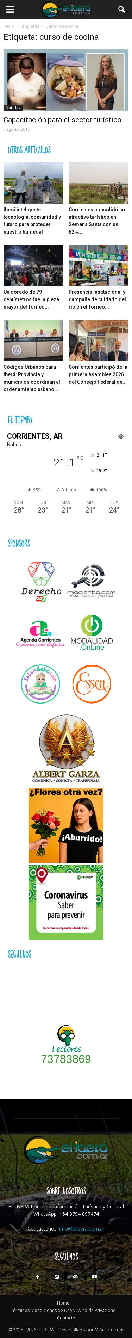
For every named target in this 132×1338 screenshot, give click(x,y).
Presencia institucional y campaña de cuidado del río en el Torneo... (97, 299)
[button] (122, 9)
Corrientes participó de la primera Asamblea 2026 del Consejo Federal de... (98, 374)
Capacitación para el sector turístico (62, 120)
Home (63, 1303)
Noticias (13, 107)
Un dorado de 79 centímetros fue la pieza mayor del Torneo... (31, 299)
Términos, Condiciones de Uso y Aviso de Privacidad (63, 1310)
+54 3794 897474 (79, 1213)
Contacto (66, 1318)
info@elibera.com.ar (82, 1228)
